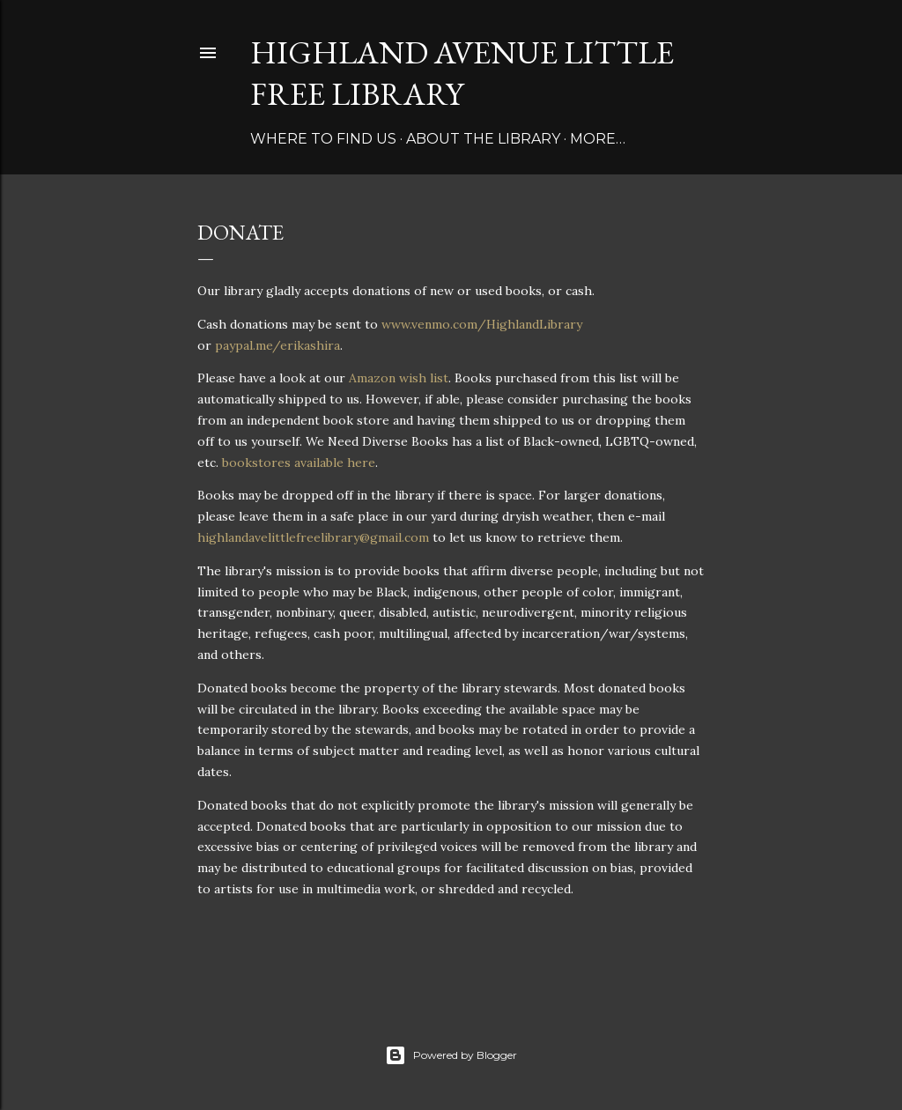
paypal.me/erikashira (277, 345)
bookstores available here (298, 462)
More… (597, 138)
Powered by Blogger (451, 1055)
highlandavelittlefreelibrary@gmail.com (313, 537)
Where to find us (323, 138)
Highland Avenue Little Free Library (462, 73)
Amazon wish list (398, 378)
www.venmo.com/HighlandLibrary (481, 324)
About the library (483, 138)
